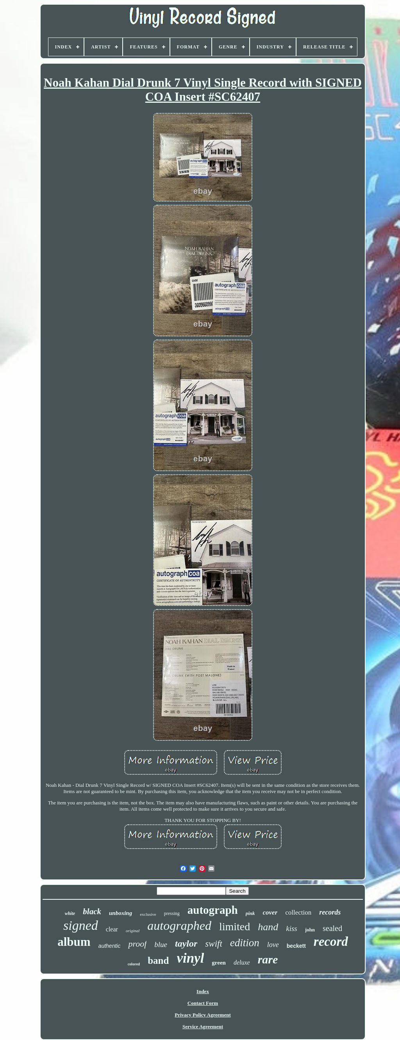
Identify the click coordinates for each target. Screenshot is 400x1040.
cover (270, 912)
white (70, 913)
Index (202, 991)
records (330, 912)
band (158, 960)
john (310, 930)
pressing (172, 913)
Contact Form (203, 1003)
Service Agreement (202, 1026)
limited (234, 926)
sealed (332, 928)
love (273, 945)
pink (250, 913)
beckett (296, 946)
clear (112, 929)
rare (268, 959)
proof (137, 944)
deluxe (242, 962)
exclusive (148, 914)
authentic (109, 946)
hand (268, 927)
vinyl (190, 958)
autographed (179, 925)
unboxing (120, 913)
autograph (213, 910)
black (92, 911)
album (73, 942)
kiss (291, 928)
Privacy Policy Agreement (202, 1015)
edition (244, 943)
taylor (186, 943)
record (331, 942)
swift (213, 944)
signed (80, 925)
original (132, 930)
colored (134, 964)
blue (160, 944)
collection (298, 912)
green (219, 963)
